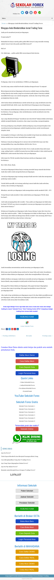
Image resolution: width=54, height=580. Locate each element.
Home (4, 23)
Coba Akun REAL (27, 570)
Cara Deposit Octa (27, 367)
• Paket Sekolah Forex (27, 382)
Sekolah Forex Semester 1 (27, 406)
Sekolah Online (27, 429)
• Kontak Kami (27, 391)
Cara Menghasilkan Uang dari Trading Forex (16, 460)
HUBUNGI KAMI (27, 317)
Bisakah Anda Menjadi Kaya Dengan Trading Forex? (18, 470)
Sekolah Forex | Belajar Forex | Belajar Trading (33, 576)
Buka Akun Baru (27, 521)
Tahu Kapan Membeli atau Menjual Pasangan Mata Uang (19, 456)
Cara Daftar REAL (27, 558)
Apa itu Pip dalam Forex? (9, 466)
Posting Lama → (47, 336)
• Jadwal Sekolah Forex (27, 385)
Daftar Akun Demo (27, 355)
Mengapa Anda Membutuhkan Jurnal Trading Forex (21, 28)
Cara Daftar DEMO (27, 552)
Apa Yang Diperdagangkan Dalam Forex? (14, 463)
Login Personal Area (27, 373)
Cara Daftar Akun (27, 361)
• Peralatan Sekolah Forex (27, 388)
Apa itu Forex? (6, 453)
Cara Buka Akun (27, 527)
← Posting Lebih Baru (8, 336)
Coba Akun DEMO (27, 564)
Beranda (29, 336)
